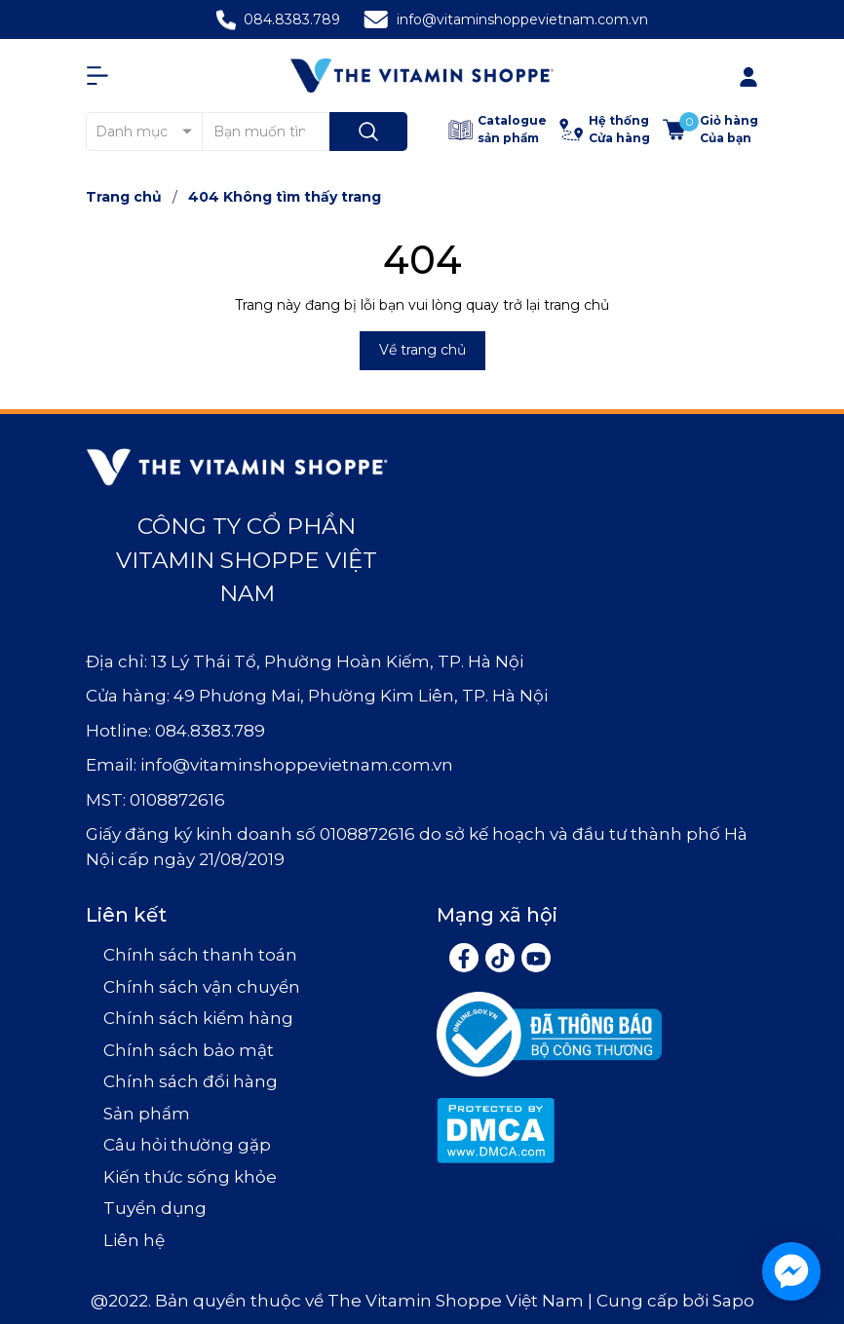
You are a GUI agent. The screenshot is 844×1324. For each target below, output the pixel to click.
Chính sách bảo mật (188, 1050)
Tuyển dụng (155, 1208)
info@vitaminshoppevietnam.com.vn (522, 19)
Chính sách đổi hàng (190, 1081)
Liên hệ (134, 1240)
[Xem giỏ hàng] (710, 129)
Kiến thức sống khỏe (190, 1177)
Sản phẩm (146, 1113)
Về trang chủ (422, 350)
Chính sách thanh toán (200, 955)
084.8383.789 (292, 19)
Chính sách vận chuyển (201, 987)
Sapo (733, 1300)
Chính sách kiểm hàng (198, 1018)
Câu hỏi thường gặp (187, 1144)
